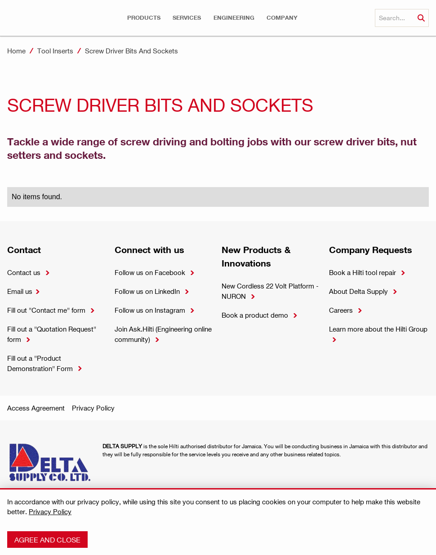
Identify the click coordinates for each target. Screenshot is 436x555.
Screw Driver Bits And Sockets (131, 51)
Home (16, 51)
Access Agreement (36, 408)
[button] (143, 17)
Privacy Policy (93, 408)
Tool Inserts (55, 51)
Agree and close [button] (47, 539)
